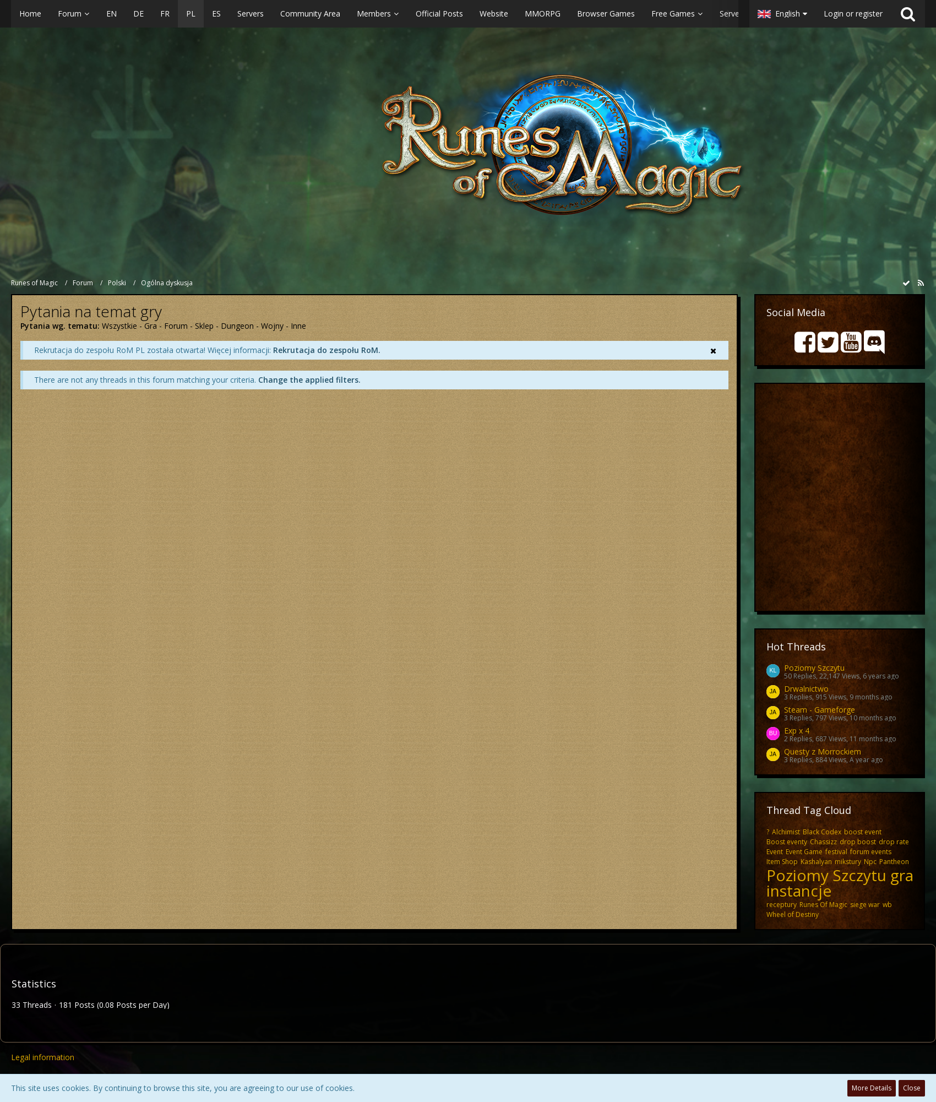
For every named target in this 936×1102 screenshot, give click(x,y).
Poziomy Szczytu (814, 668)
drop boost (858, 841)
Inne (298, 326)
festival (836, 851)
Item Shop (782, 861)
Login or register (853, 13)
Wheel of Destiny (792, 914)
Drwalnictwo (806, 688)
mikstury (848, 861)
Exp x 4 (796, 730)
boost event (862, 832)
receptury (781, 904)
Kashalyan (816, 861)
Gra (150, 326)
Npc (870, 861)
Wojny (272, 326)
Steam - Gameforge (819, 709)
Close (912, 1088)
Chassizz (823, 841)
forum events (870, 851)
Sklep (204, 326)
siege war (865, 904)
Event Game (804, 851)
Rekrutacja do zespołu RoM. (326, 350)
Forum (176, 326)
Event (774, 851)
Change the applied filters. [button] (309, 379)
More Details (871, 1088)
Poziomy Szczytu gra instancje (839, 883)
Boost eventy (786, 841)
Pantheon (894, 861)
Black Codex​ (822, 832)
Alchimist (786, 832)
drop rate (894, 841)
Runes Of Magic (823, 904)
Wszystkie (119, 326)
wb (887, 904)
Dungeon (237, 326)
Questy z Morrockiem (822, 751)
